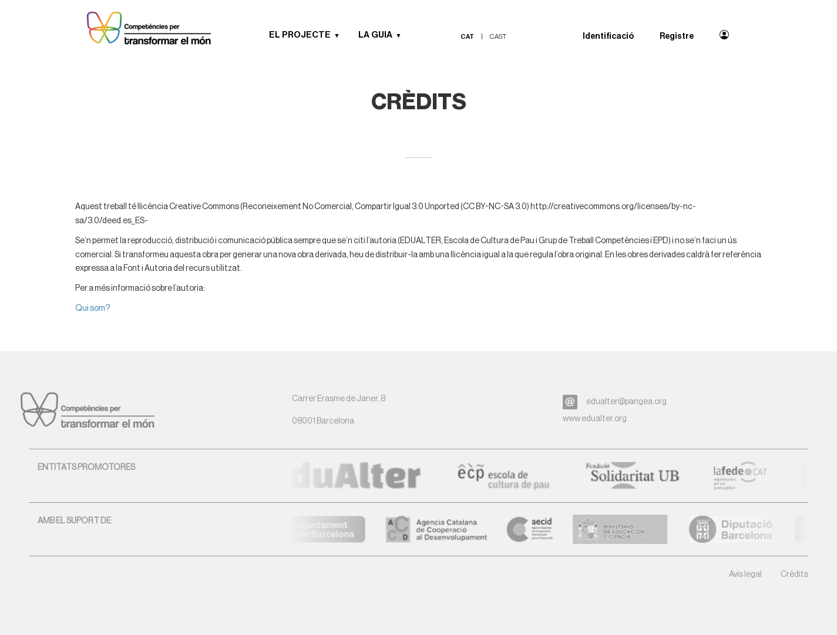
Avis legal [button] (745, 574)
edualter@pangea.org (626, 402)
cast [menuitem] (498, 36)
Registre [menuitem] (677, 36)
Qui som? (92, 308)
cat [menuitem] (467, 36)
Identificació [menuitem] (608, 36)
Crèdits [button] (794, 574)
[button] (341, 35)
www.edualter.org (595, 419)
